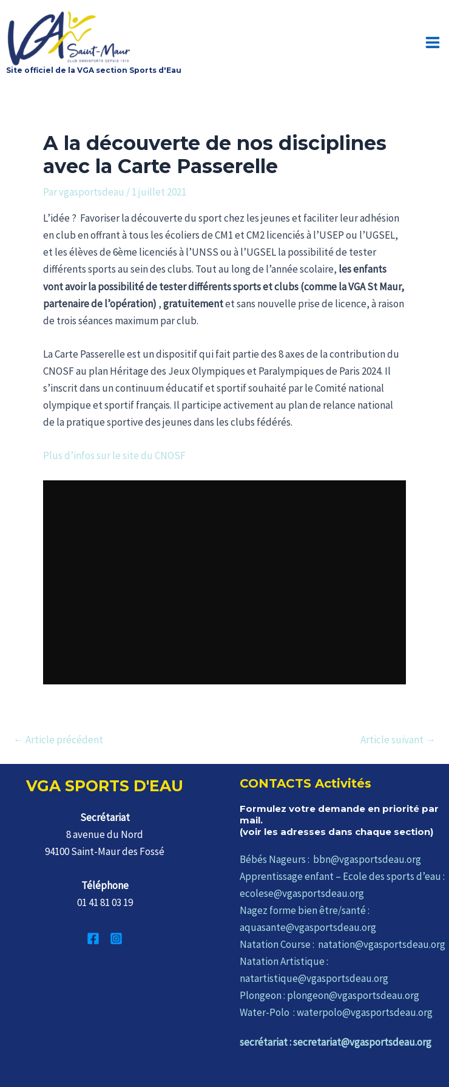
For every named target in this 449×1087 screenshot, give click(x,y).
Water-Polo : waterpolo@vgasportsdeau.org (336, 1012)
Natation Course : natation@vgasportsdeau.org (342, 944)
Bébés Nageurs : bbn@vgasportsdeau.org (330, 859)
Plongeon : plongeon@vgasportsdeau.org (329, 995)
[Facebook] (93, 938)
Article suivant (398, 740)
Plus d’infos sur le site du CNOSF (114, 455)
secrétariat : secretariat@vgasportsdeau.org (335, 1042)
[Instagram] (116, 938)
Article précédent (58, 740)
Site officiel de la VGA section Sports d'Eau (93, 70)
